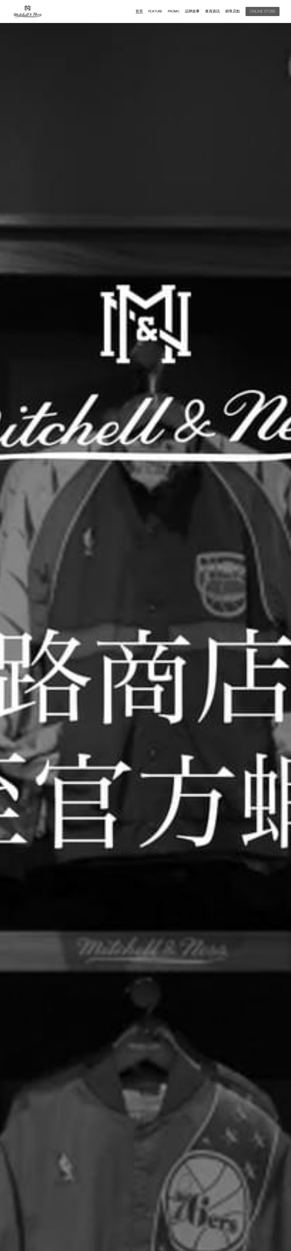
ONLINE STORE (262, 11)
